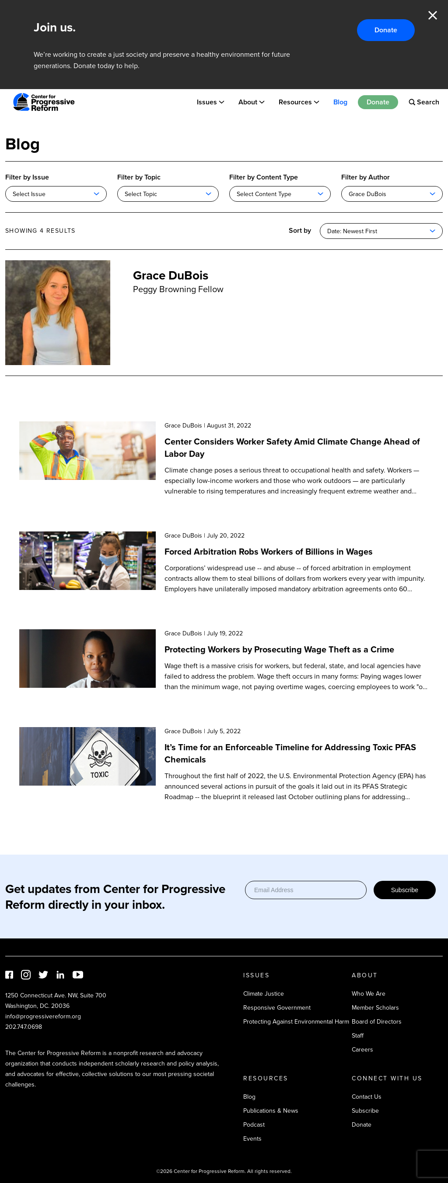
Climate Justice (263, 993)
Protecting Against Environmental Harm (296, 1021)
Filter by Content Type (263, 177)
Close (433, 15)
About (247, 102)
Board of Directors (377, 1021)
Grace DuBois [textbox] (367, 194)
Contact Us (367, 1096)
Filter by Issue (27, 177)
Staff (358, 1035)
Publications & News (270, 1110)
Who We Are (368, 993)
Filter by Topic (139, 177)
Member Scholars (375, 1007)
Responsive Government (277, 1007)
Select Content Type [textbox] (264, 194)
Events (252, 1138)
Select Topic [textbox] (141, 194)
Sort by (300, 230)
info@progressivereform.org (43, 1016)
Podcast (254, 1124)
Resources (295, 102)
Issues (207, 102)
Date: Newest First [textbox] (352, 231)
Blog (340, 102)
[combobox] (56, 194)
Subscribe (404, 889)
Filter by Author (365, 177)
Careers (362, 1049)
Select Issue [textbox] (29, 194)
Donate (385, 30)
